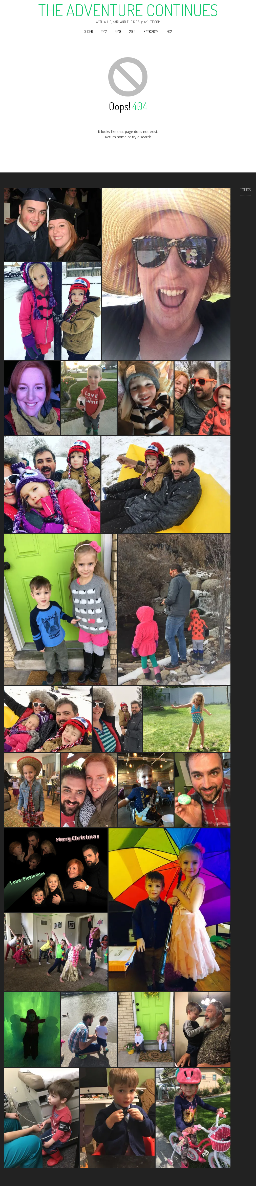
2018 (118, 31)
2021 (170, 31)
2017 (104, 31)
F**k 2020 (151, 31)
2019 (132, 31)
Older (88, 31)
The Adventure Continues (128, 10)
